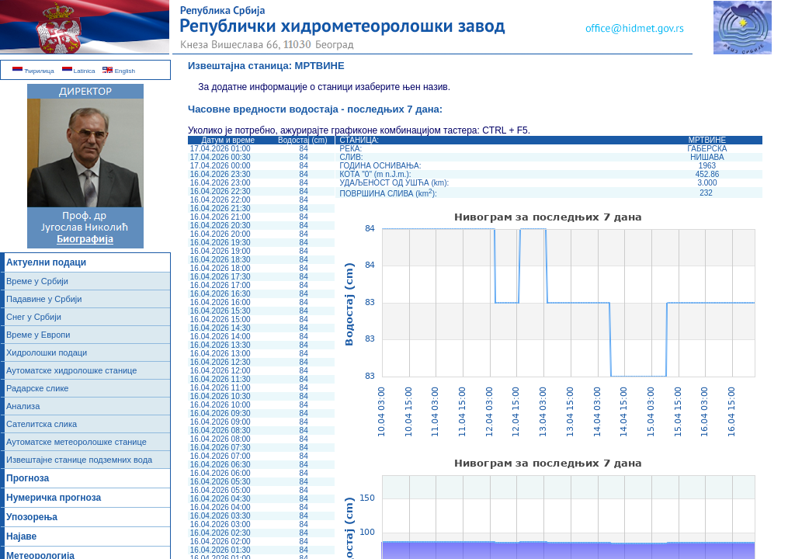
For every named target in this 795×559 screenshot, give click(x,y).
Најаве (21, 536)
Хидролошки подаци (46, 352)
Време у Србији (37, 281)
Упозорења (31, 517)
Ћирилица (33, 71)
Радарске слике (37, 388)
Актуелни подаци (46, 262)
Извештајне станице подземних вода (79, 459)
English (118, 71)
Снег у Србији (33, 316)
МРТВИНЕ (320, 65)
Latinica (78, 71)
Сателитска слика (41, 424)
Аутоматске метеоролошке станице (76, 441)
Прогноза (27, 478)
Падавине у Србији (44, 299)
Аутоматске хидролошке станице (71, 370)
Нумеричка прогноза (53, 497)
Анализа (23, 406)
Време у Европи (38, 334)
